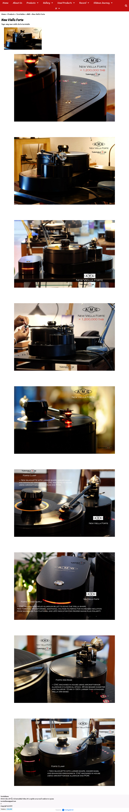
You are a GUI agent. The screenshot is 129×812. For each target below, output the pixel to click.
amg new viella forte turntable (18, 24)
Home (3, 14)
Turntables (20, 14)
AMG (28, 14)
